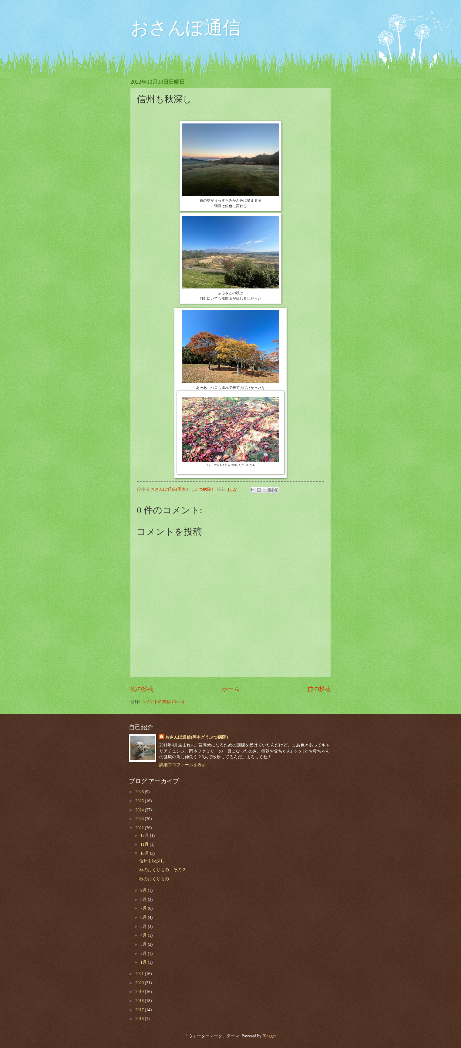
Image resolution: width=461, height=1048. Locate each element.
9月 (144, 890)
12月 (145, 835)
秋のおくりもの (154, 879)
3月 (144, 944)
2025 (140, 801)
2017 (140, 1010)
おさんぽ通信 (185, 28)
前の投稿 (319, 689)
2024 (140, 810)
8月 (144, 899)
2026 (140, 792)
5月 (144, 926)
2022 (140, 828)
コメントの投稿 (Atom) (162, 701)
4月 (144, 935)
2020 (140, 983)
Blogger (269, 1036)
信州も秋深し (152, 861)
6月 (144, 917)
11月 (145, 844)
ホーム (230, 689)
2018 (140, 1001)
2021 (140, 974)
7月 (144, 908)
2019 (140, 991)
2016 (140, 1018)
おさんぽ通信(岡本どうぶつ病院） (198, 737)
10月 (145, 853)
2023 (140, 819)
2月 (144, 953)
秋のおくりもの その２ (162, 870)
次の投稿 (141, 689)
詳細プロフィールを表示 (182, 765)
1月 (144, 962)
